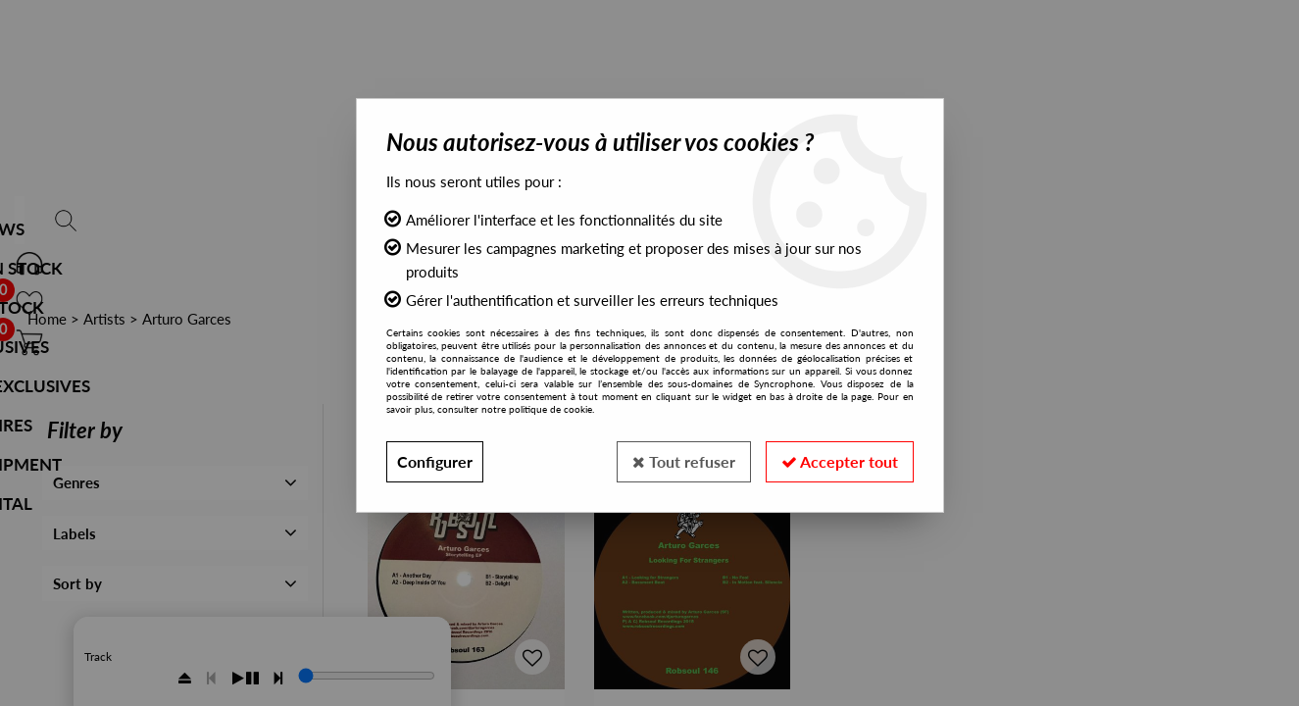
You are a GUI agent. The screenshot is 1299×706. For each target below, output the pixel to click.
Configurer (435, 461)
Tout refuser (683, 461)
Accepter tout (839, 461)
